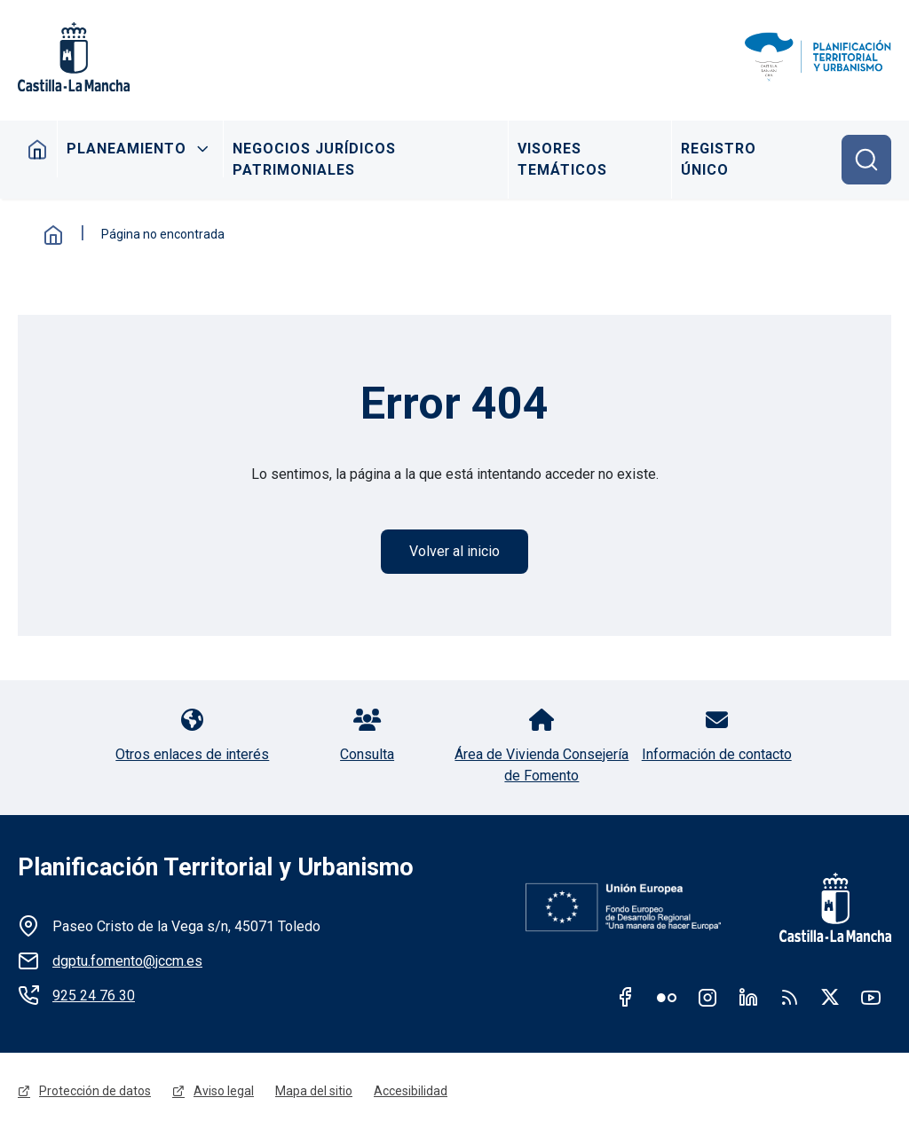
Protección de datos (95, 1091)
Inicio (38, 149)
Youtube (870, 997)
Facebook (625, 997)
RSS (789, 997)
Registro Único (718, 159)
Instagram (707, 997)
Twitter (830, 997)
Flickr (666, 997)
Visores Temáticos (562, 159)
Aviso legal (224, 1091)
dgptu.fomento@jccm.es (127, 961)
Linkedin (748, 997)
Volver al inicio (454, 551)
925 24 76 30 (93, 995)
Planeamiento (126, 148)
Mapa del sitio (313, 1091)
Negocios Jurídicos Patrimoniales (314, 159)
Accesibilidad (410, 1091)
